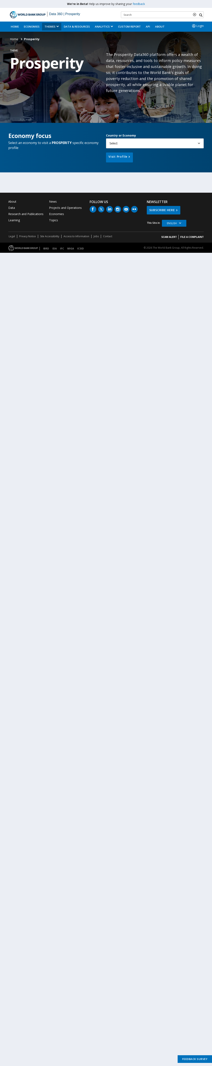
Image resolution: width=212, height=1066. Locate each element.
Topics (53, 220)
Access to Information (76, 236)
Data (11, 208)
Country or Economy (121, 135)
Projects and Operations (65, 208)
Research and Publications (25, 214)
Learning (14, 220)
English (172, 223)
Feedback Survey (195, 1059)
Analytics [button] (102, 26)
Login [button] (197, 25)
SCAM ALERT (169, 237)
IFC (62, 248)
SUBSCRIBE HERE (162, 210)
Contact (107, 236)
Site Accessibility (49, 236)
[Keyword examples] (162, 14)
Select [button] (114, 143)
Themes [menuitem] (50, 26)
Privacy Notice (27, 236)
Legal (12, 236)
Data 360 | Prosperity (64, 14)
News (53, 201)
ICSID (80, 248)
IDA (54, 248)
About (160, 26)
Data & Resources (77, 26)
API (148, 26)
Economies (32, 26)
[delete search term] (195, 14)
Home (15, 26)
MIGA (70, 248)
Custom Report (129, 26)
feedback (139, 4)
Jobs (96, 236)
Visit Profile (117, 157)
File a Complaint (192, 237)
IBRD (46, 248)
